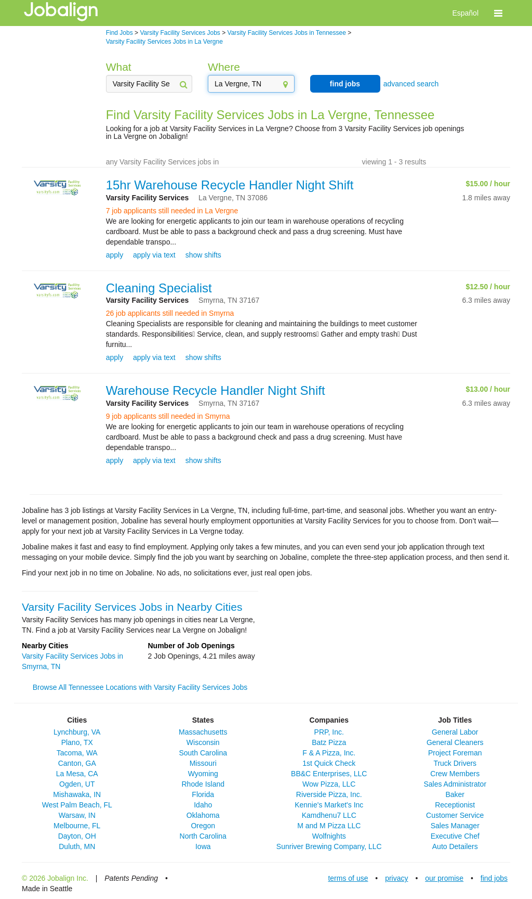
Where (224, 67)
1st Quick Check (328, 763)
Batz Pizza (329, 742)
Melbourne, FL (77, 825)
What (118, 67)
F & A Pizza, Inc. (328, 753)
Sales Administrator (454, 784)
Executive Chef (455, 836)
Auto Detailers (455, 846)
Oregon (203, 825)
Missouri (203, 763)
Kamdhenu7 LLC (329, 815)
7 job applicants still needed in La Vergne (172, 211)
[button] (498, 13)
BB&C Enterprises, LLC (329, 773)
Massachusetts (203, 732)
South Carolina (203, 753)
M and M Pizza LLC (329, 825)
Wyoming (203, 773)
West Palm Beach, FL (77, 805)
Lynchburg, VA (77, 732)
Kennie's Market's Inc (329, 805)
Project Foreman (455, 753)
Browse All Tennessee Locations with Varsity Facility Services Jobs (140, 687)
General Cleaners (455, 742)
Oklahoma (203, 815)
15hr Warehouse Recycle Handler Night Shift (230, 185)
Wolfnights (329, 836)
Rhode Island (202, 784)
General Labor (455, 732)
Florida (203, 794)
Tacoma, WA (77, 753)
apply (114, 255)
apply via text (154, 255)
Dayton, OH (77, 836)
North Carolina (203, 836)
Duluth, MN (77, 846)
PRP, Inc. (329, 732)
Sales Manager (455, 825)
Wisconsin (203, 742)
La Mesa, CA (77, 773)
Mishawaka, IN (77, 794)
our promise (444, 878)
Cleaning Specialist (159, 288)
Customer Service (455, 815)
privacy (396, 878)
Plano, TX (77, 742)
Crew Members (455, 773)
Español (465, 13)
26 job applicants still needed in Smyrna (170, 313)
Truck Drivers (454, 763)
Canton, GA (77, 763)
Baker (454, 794)
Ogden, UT (77, 784)
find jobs (345, 84)
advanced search (411, 84)
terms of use (348, 878)
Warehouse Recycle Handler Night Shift (215, 390)
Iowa (203, 846)
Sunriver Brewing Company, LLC (329, 846)
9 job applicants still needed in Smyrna (168, 416)
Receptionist (455, 805)
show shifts (203, 255)
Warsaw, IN (77, 815)
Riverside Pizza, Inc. (329, 794)
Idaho (203, 805)
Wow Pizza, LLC (328, 784)
